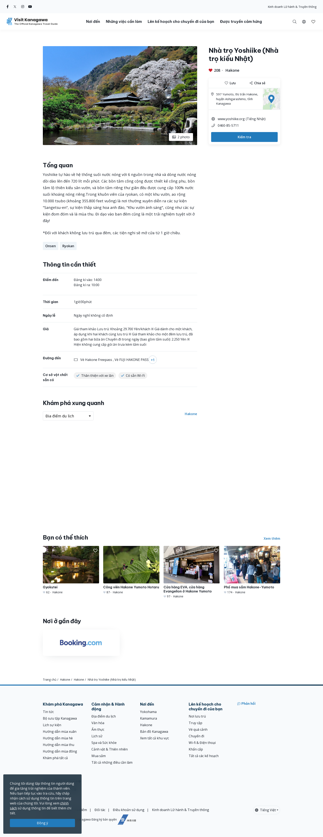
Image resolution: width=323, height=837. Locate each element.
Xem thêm (272, 538)
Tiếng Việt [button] (265, 810)
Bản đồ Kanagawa (154, 731)
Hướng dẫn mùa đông (60, 751)
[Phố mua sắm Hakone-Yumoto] (252, 570)
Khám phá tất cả (55, 758)
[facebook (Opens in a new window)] (8, 6)
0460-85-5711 (228, 125)
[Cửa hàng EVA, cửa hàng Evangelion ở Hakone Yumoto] (192, 572)
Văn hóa (97, 723)
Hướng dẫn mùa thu (58, 744)
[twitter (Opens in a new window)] (15, 6)
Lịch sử (96, 736)
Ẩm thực (97, 729)
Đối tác (100, 810)
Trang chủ (49, 679)
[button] (304, 21)
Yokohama (148, 711)
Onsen (50, 246)
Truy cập (195, 723)
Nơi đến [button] (93, 21)
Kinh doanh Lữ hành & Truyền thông (292, 7)
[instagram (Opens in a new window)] (22, 6)
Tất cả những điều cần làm (111, 762)
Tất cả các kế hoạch (204, 756)
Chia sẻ (257, 83)
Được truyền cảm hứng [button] (241, 21)
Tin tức (48, 711)
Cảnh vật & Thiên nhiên (109, 749)
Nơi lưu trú (197, 716)
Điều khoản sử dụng (128, 810)
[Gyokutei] (71, 570)
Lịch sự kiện (52, 725)
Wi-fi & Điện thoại (202, 742)
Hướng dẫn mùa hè (58, 738)
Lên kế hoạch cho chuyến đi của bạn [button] (181, 21)
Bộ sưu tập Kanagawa (60, 718)
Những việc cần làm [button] (124, 21)
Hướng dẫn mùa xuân (59, 731)
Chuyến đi (196, 736)
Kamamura (148, 718)
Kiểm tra (244, 137)
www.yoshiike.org (231, 119)
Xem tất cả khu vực (154, 738)
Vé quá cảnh (198, 729)
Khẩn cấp (196, 749)
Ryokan (68, 246)
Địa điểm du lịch (103, 716)
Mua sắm (98, 756)
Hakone (232, 70)
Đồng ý (42, 823)
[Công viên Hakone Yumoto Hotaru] (131, 570)
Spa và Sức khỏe (104, 742)
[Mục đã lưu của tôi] (313, 21)
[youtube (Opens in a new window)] (30, 6)
